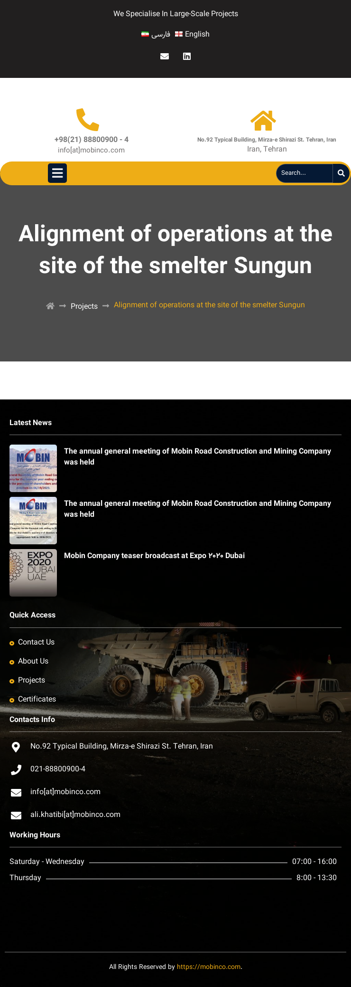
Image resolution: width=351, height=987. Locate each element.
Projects (84, 307)
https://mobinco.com (208, 967)
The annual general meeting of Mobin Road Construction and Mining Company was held (197, 457)
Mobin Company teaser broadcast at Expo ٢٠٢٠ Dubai (154, 556)
